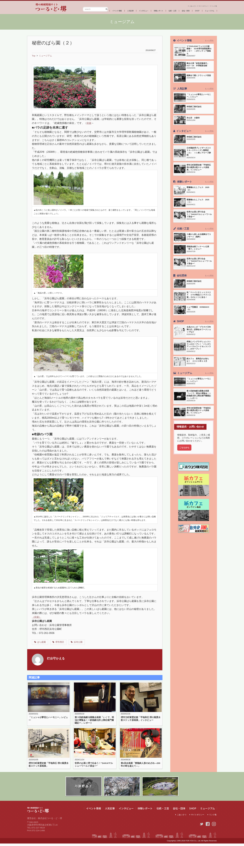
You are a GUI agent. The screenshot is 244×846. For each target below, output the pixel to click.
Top (33, 55)
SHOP (194, 10)
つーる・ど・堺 (42, 7)
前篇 (89, 123)
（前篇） (37, 617)
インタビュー (133, 10)
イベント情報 (102, 10)
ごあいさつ (185, 5)
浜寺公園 (79, 642)
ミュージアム (208, 10)
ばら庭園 (41, 642)
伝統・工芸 (166, 10)
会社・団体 (181, 10)
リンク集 (213, 5)
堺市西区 (60, 642)
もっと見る (209, 40)
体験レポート (150, 10)
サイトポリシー (199, 5)
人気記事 (118, 10)
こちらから (184, 460)
